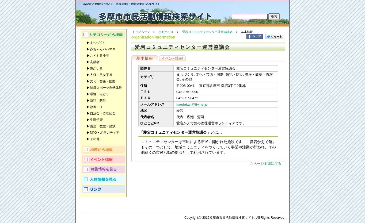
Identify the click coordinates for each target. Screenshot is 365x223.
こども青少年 (99, 55)
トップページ (141, 31)
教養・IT (96, 107)
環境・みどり (99, 94)
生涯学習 (96, 120)
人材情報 (103, 179)
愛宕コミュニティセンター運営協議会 (207, 31)
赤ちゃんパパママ (103, 49)
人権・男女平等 (101, 75)
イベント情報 (172, 58)
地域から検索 (103, 149)
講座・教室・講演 (103, 126)
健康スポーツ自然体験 (106, 88)
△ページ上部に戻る (265, 164)
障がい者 (96, 68)
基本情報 (144, 58)
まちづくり (166, 31)
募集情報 (103, 169)
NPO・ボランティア (104, 132)
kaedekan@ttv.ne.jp (191, 104)
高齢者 (95, 62)
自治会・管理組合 (103, 113)
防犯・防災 (98, 100)
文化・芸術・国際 (103, 81)
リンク (103, 189)
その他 (95, 139)
